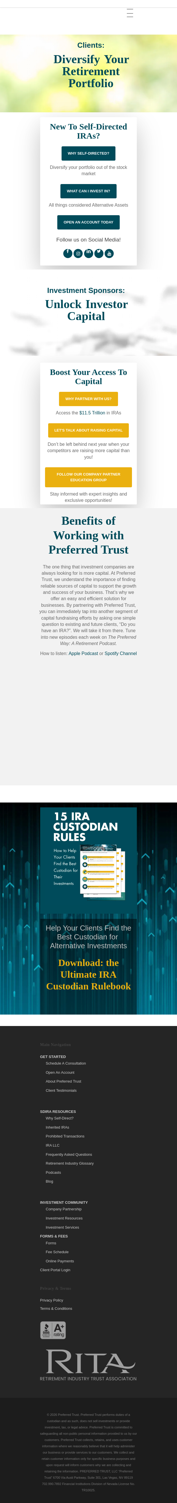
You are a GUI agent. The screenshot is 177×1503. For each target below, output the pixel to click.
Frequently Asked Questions (69, 1154)
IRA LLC (53, 1145)
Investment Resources (64, 1218)
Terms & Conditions (56, 1308)
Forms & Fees (54, 1236)
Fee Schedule (57, 1252)
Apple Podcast (83, 653)
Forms (51, 1243)
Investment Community (64, 1202)
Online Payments (60, 1261)
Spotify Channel (121, 653)
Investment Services (62, 1227)
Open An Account (60, 1072)
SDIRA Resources (58, 1111)
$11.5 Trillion (92, 412)
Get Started (53, 1057)
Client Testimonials (61, 1090)
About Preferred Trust (63, 1081)
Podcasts (53, 1172)
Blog (49, 1181)
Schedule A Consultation (66, 1063)
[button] (130, 9)
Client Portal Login (55, 1270)
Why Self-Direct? (60, 1118)
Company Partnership (64, 1209)
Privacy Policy (51, 1300)
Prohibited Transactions (65, 1136)
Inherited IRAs (57, 1127)
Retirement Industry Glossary (70, 1163)
